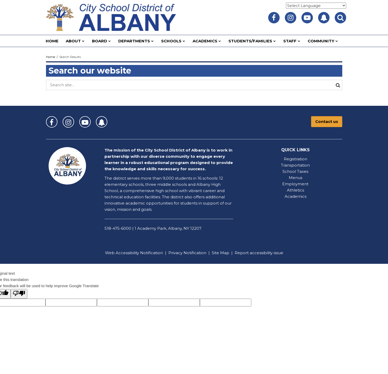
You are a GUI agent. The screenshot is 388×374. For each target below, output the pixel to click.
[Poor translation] (19, 294)
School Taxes (295, 171)
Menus (295, 177)
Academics (295, 196)
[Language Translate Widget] (316, 6)
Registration (295, 158)
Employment (295, 183)
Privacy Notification (187, 252)
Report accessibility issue (259, 252)
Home (50, 57)
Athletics (295, 190)
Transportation (295, 165)
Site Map (220, 252)
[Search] (337, 85)
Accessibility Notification (139, 252)
